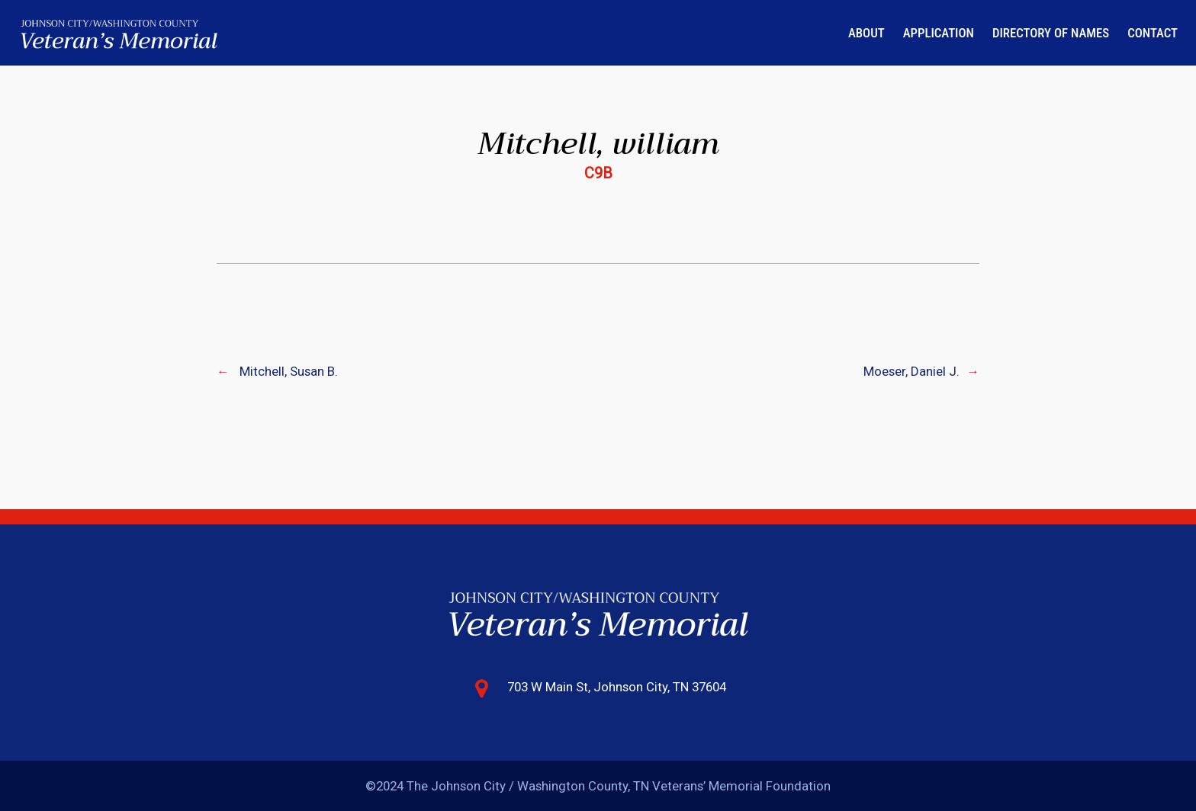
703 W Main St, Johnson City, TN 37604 (616, 686)
